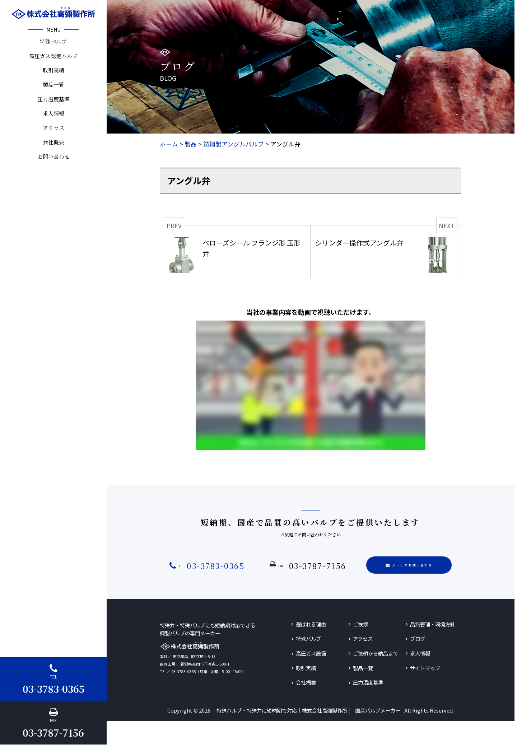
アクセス (53, 127)
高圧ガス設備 (311, 653)
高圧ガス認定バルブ (53, 56)
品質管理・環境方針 (432, 624)
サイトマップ (425, 668)
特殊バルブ (53, 41)
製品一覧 (53, 84)
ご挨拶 (360, 624)
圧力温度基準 (53, 99)
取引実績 (53, 70)
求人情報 (53, 113)
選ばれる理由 (311, 624)
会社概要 (53, 142)
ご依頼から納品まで (375, 653)
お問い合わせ (53, 156)
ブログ (417, 638)
